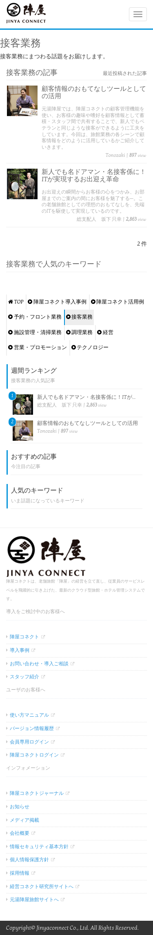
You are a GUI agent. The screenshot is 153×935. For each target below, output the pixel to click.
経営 (105, 332)
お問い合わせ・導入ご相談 (39, 664)
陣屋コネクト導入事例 (57, 302)
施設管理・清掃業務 (35, 332)
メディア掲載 (24, 820)
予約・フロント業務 (35, 317)
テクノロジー (90, 347)
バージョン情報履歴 (32, 728)
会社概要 (19, 833)
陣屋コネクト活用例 (117, 302)
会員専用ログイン (29, 742)
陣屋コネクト (24, 637)
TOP (15, 302)
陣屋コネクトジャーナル (37, 793)
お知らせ (19, 807)
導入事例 (19, 650)
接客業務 (79, 317)
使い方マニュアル (29, 715)
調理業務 (79, 332)
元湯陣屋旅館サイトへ (34, 899)
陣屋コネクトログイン (34, 755)
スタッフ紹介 (24, 677)
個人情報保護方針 (29, 859)
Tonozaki (115, 155)
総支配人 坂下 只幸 (99, 219)
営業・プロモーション (37, 347)
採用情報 (19, 873)
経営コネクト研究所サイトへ (41, 886)
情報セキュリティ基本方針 (39, 846)
